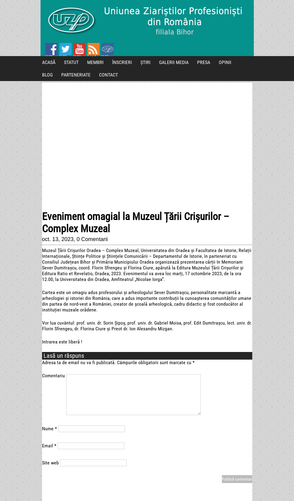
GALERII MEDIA (174, 62)
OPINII (225, 62)
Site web (50, 463)
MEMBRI (95, 62)
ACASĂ (48, 62)
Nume (49, 429)
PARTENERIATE (75, 75)
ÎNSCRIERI (122, 62)
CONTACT (108, 75)
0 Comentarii (92, 239)
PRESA (203, 62)
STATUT (71, 62)
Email (49, 446)
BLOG (47, 75)
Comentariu (53, 375)
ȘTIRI (145, 62)
